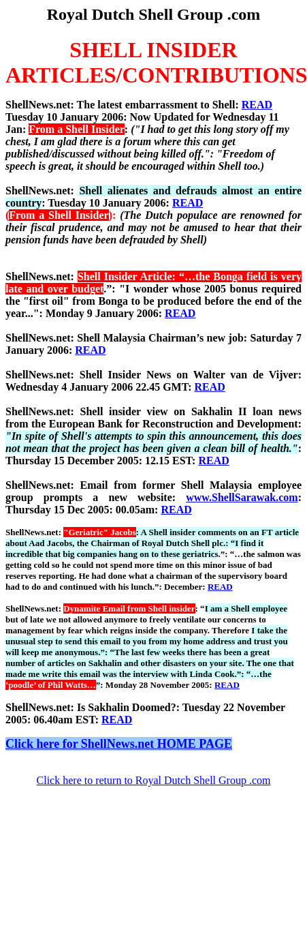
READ (257, 104)
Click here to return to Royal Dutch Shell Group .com (154, 780)
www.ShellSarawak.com (241, 497)
